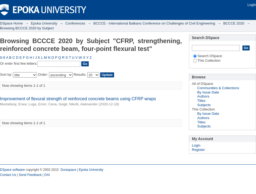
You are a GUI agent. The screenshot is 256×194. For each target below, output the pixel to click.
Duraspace (68, 170)
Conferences (75, 23)
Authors (203, 96)
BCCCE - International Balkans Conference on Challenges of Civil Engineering (154, 23)
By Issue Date (208, 92)
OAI (47, 175)
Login (251, 5)
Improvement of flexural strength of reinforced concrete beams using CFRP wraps (78, 98)
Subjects (204, 105)
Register (198, 150)
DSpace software (12, 170)
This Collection (206, 60)
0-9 (2, 58)
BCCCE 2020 (233, 23)
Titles (201, 101)
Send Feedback (30, 175)
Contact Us (8, 175)
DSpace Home (11, 23)
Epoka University (44, 23)
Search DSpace (207, 56)
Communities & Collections (218, 88)
